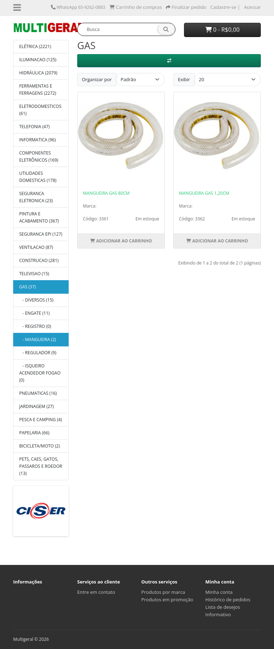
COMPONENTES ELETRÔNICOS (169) (38, 156)
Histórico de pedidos (227, 599)
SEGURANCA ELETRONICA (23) (36, 197)
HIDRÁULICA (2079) (38, 73)
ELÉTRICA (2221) (35, 46)
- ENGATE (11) (34, 313)
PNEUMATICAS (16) (38, 393)
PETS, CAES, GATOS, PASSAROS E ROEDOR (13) (40, 466)
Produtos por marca (163, 592)
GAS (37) (27, 287)
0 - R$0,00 (222, 29)
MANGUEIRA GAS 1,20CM (204, 193)
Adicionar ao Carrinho (121, 241)
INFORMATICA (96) (37, 140)
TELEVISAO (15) (34, 274)
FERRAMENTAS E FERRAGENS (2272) (37, 89)
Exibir (184, 79)
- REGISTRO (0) (35, 326)
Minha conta (219, 592)
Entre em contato (96, 592)
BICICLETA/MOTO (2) (39, 446)
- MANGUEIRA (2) (37, 339)
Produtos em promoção (167, 599)
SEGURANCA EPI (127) (40, 234)
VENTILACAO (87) (36, 247)
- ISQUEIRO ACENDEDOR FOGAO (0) (39, 373)
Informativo (218, 614)
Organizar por (97, 79)
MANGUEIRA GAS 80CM (106, 193)
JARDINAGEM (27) (36, 406)
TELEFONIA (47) (34, 127)
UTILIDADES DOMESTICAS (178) (38, 176)
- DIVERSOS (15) (36, 300)
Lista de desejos (222, 607)
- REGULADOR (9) (37, 353)
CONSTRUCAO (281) (39, 260)
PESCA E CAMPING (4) (40, 420)
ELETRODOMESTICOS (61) (40, 109)
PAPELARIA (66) (34, 433)
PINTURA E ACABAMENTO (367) (39, 217)
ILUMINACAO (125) (37, 60)
